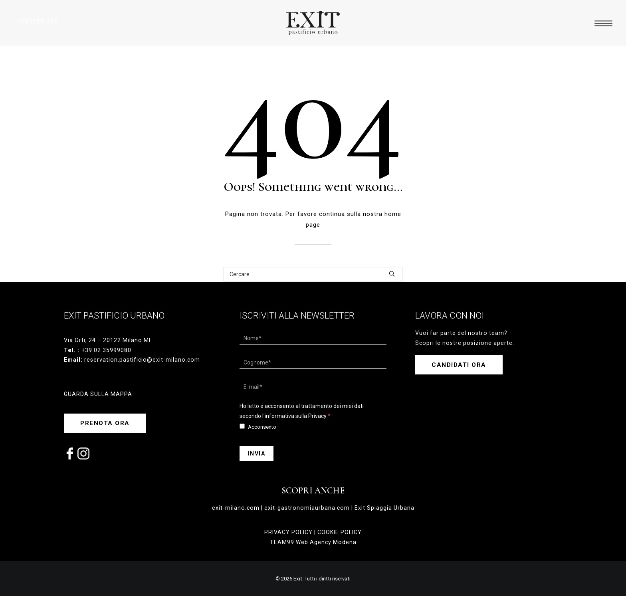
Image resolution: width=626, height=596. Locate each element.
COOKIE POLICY (339, 532)
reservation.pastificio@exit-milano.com (142, 359)
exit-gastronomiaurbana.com (307, 508)
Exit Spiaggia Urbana (384, 508)
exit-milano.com (236, 508)
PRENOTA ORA (38, 21)
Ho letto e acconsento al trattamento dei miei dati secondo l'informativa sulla (302, 411)
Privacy (317, 416)
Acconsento (258, 427)
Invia (256, 453)
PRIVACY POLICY (288, 532)
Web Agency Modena (326, 542)
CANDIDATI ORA (459, 364)
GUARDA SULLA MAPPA (98, 394)
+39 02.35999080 (106, 350)
